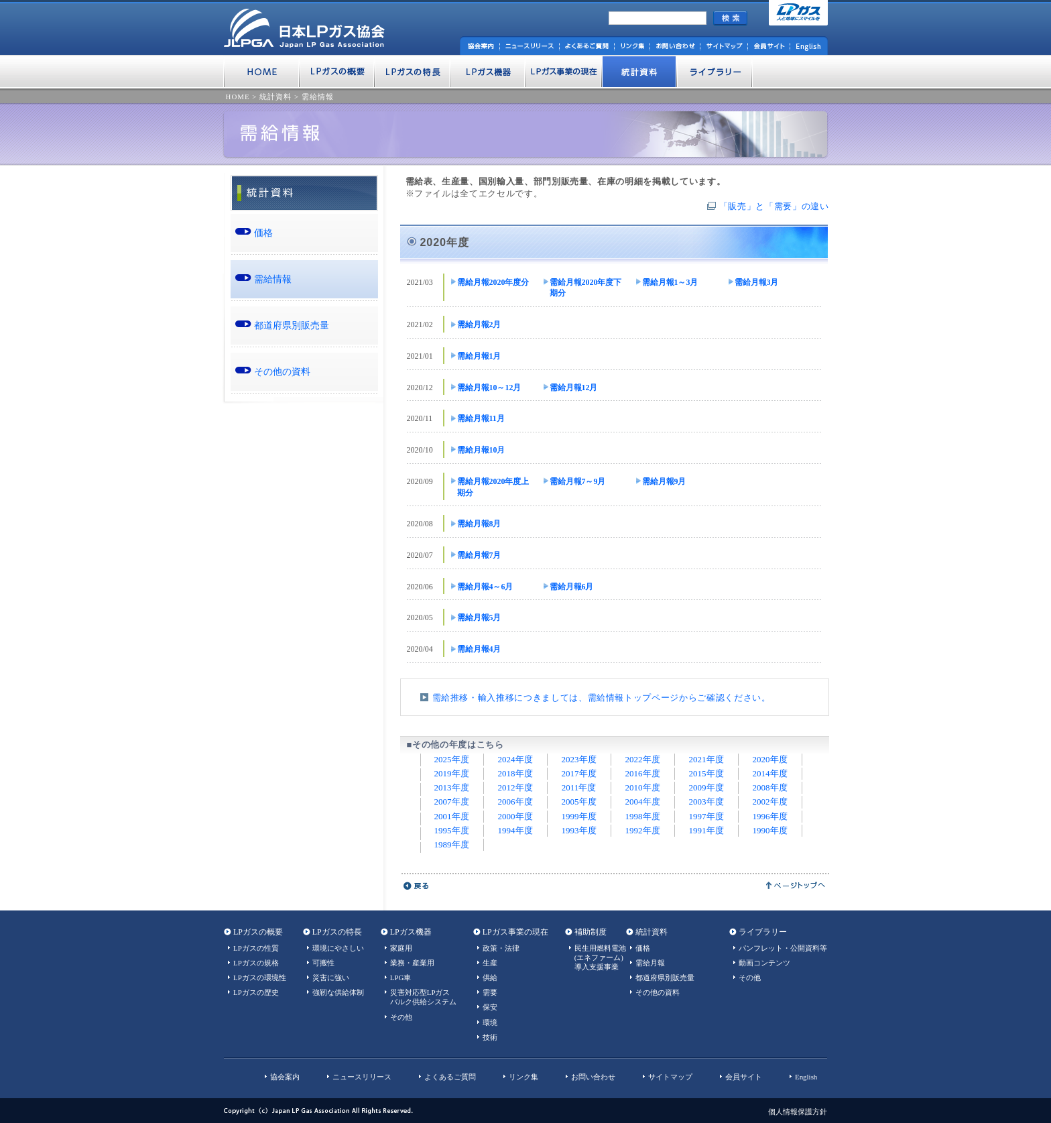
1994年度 (515, 830)
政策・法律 (501, 948)
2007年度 (451, 801)
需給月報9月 (664, 481)
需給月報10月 (481, 450)
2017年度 (579, 773)
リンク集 (523, 1077)
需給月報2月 (479, 324)
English (806, 1077)
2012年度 (515, 787)
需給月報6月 (572, 586)
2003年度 (706, 801)
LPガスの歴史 (256, 992)
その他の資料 (282, 371)
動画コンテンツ (764, 963)
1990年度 (770, 830)
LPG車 (401, 977)
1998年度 (642, 816)
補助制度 (590, 932)
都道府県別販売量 (291, 325)
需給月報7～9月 (578, 481)
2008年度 (770, 787)
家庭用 (401, 948)
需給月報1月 (479, 356)
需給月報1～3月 (670, 282)
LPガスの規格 (256, 963)
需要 (490, 992)
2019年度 (451, 773)
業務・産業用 (412, 963)
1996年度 (770, 816)
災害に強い (330, 977)
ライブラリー (763, 932)
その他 (401, 1017)
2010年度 (642, 787)
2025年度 (451, 759)
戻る (417, 886)
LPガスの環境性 (259, 977)
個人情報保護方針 (797, 1112)
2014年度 (770, 773)
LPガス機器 (411, 932)
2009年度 (706, 787)
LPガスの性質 (256, 948)
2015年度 (706, 773)
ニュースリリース (361, 1077)
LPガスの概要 (258, 932)
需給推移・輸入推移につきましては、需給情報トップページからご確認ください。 (601, 698)
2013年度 (451, 787)
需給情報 (318, 97)
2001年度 (451, 816)
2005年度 (579, 801)
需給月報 (650, 963)
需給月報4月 (479, 649)
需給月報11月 (481, 418)
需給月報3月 (757, 282)
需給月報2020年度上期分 (493, 487)
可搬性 (323, 963)
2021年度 (706, 759)
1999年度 (579, 816)
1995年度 (451, 830)
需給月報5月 (479, 617)
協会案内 (285, 1077)
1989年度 (451, 844)
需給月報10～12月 (489, 387)
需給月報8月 (479, 523)
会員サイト (743, 1077)
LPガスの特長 (337, 932)
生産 (490, 963)
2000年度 (515, 816)
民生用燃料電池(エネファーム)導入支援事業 (600, 957)
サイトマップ (670, 1077)
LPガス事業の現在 (515, 932)
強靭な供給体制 (338, 992)
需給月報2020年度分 (493, 282)
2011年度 (579, 787)
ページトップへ (796, 886)
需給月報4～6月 (485, 586)
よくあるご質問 (450, 1077)
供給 (490, 977)
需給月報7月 (479, 555)
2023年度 (579, 759)
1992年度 (642, 830)
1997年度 (706, 816)
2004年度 (642, 801)
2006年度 (515, 801)
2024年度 (515, 759)
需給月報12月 (574, 387)
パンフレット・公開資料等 (783, 948)
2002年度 (770, 801)
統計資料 (275, 97)
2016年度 (642, 773)
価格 (263, 232)
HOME (238, 97)
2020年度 (770, 759)
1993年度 (579, 830)
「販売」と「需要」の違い (774, 206)
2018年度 (515, 773)
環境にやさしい (338, 948)
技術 (490, 1037)
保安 (490, 1007)
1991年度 (706, 830)
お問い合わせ (593, 1077)
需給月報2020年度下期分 (586, 288)
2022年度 (642, 759)
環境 (490, 1022)
